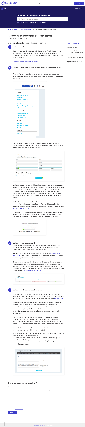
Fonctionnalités (31, 3)
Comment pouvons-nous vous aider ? (34, 15)
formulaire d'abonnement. (21, 208)
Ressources (49, 3)
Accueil (9, 29)
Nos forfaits (25, 22)
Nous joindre (77, 8)
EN (81, 8)
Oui (9, 385)
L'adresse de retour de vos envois (75, 57)
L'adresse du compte (72, 47)
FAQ (5, 8)
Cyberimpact (49, 425)
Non (9, 387)
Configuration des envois (27, 29)
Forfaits (43, 3)
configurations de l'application (33, 270)
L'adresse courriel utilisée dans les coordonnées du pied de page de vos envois (75, 52)
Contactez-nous (19, 409)
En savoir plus (58, 298)
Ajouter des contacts (33, 22)
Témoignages (38, 3)
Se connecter (68, 3)
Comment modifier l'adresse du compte (25, 62)
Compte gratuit (79, 3)
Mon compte (16, 29)
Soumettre (12, 412)
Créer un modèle (42, 22)
